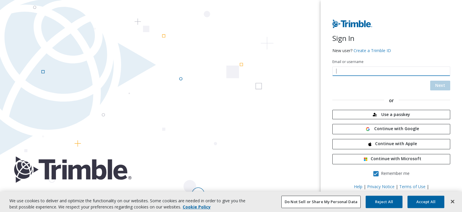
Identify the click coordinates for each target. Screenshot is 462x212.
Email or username (348, 61)
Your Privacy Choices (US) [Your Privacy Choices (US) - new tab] (410, 193)
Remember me (395, 173)
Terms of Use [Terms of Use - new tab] (412, 186)
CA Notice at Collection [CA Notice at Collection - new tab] (359, 193)
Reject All (384, 204)
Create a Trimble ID (372, 50)
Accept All (425, 204)
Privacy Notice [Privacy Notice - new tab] (381, 186)
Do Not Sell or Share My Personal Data (321, 204)
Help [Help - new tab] (358, 186)
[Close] (452, 204)
